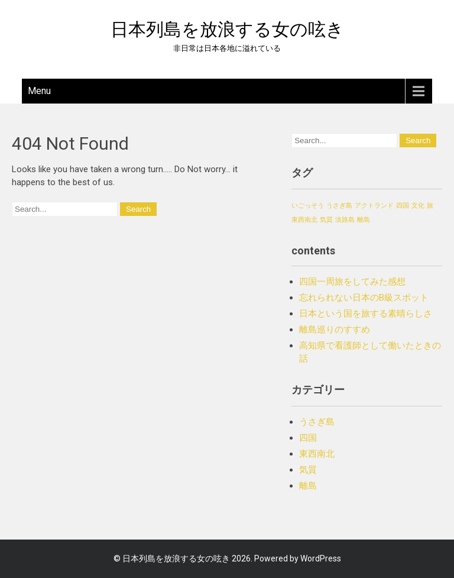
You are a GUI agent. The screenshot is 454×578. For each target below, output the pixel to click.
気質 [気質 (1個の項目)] (326, 220)
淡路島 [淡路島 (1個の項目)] (345, 220)
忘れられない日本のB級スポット (364, 297)
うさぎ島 (317, 421)
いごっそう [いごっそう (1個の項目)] (307, 205)
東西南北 (317, 453)
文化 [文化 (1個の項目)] (417, 205)
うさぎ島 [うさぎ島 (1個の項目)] (339, 205)
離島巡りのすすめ (334, 329)
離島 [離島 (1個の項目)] (363, 220)
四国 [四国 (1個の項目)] (402, 205)
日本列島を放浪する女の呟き (227, 29)
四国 (308, 437)
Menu (39, 90)
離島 (308, 485)
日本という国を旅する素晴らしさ (365, 313)
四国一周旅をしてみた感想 (352, 281)
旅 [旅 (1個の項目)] (430, 205)
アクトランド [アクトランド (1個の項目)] (374, 205)
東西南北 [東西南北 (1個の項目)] (304, 220)
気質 (308, 469)
